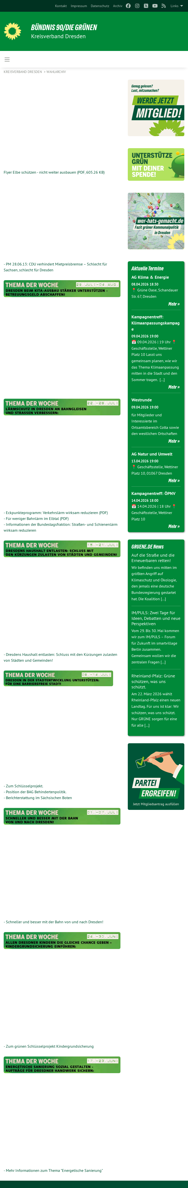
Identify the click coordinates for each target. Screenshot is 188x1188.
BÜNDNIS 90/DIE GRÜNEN (64, 27)
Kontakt (61, 6)
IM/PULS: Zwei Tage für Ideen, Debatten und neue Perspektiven (155, 618)
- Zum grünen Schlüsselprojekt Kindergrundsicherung (49, 1046)
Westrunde (141, 400)
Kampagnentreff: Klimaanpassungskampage (155, 323)
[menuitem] (61, 6)
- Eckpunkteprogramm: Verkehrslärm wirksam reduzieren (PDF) (56, 512)
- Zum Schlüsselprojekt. (23, 785)
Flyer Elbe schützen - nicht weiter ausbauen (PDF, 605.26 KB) (54, 172)
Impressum (79, 6)
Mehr (172, 304)
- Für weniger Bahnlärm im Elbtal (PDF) (36, 518)
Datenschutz (100, 6)
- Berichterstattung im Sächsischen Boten (38, 797)
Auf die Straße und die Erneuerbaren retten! (153, 558)
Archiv (117, 6)
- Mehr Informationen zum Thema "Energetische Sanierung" (53, 1170)
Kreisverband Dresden (23, 72)
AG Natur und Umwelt (151, 454)
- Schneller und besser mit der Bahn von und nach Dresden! (53, 921)
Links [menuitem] (174, 6)
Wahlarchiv (56, 72)
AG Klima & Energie (150, 277)
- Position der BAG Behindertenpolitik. (35, 791)
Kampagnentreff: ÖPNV (153, 493)
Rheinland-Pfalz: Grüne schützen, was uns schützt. (153, 681)
